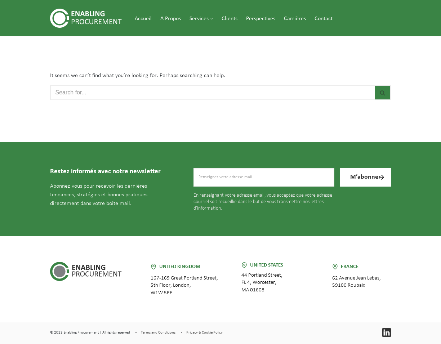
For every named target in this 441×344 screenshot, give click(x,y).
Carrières (295, 19)
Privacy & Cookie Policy (204, 332)
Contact (324, 19)
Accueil (143, 19)
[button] (211, 19)
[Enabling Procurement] (87, 18)
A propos (170, 19)
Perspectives (260, 19)
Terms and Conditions (158, 332)
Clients (229, 19)
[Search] (212, 92)
